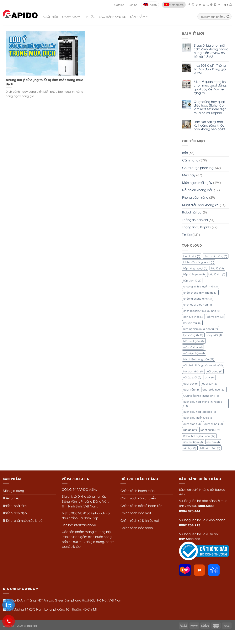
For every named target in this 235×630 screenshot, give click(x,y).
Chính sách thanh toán (137, 490)
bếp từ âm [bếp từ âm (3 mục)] (216, 274)
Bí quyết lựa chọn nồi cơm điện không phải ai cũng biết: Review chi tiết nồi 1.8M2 (211, 51)
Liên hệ (133, 4)
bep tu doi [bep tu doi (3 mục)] (191, 256)
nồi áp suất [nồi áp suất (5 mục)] (192, 377)
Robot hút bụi (192, 212)
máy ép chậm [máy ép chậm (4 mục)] (194, 353)
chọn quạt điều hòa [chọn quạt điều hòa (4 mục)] (197, 304)
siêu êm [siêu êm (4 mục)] (213, 442)
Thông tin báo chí (195, 220)
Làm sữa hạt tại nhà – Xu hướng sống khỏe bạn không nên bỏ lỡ (210, 125)
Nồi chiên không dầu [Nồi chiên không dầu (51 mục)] (198, 359)
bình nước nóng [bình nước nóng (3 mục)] (215, 256)
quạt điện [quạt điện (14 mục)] (192, 423)
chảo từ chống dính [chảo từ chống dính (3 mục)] (197, 298)
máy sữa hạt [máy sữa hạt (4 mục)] (193, 347)
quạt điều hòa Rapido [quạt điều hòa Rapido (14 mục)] (199, 411)
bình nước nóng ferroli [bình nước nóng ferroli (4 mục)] (198, 262)
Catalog (119, 4)
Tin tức (187, 234)
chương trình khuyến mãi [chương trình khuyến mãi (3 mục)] (200, 286)
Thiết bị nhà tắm (15, 505)
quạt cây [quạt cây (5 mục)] (191, 383)
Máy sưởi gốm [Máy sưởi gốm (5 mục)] (194, 341)
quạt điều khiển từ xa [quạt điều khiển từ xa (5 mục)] (198, 417)
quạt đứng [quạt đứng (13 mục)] (213, 423)
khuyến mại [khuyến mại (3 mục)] (192, 322)
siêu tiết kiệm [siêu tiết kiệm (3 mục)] (193, 442)
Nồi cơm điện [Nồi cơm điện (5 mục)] (193, 371)
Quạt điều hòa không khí (200, 205)
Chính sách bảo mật (135, 513)
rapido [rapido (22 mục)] (190, 429)
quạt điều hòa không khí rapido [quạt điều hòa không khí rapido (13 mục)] (202, 403)
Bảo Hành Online (112, 16)
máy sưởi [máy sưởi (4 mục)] (214, 335)
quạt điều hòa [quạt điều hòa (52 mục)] (213, 389)
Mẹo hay (188, 175)
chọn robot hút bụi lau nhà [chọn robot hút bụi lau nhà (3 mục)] (201, 310)
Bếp (185, 152)
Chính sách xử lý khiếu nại (139, 520)
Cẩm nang (190, 160)
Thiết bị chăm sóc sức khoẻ (22, 520)
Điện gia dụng (13, 490)
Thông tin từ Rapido (196, 227)
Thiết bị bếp (11, 498)
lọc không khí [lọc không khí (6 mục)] (193, 335)
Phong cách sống (195, 197)
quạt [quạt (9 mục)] (210, 377)
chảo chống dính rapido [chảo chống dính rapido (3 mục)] (200, 292)
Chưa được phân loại (198, 167)
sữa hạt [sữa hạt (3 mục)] (189, 448)
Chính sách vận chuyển (138, 498)
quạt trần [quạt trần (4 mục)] (191, 389)
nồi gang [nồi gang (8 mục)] (214, 371)
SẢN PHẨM (139, 16)
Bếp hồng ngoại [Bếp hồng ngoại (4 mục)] (195, 268)
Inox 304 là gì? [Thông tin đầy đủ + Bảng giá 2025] (210, 69)
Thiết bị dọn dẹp (15, 513)
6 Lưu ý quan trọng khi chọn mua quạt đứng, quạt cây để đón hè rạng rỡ (210, 87)
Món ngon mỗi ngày (197, 182)
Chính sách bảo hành (136, 528)
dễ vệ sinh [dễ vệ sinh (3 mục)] (215, 316)
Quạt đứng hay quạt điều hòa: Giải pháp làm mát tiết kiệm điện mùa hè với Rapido (210, 107)
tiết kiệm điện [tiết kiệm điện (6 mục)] (210, 448)
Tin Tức (89, 16)
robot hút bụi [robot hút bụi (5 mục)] (210, 429)
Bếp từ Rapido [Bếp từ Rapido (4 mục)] (194, 274)
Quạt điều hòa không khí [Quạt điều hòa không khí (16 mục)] (201, 395)
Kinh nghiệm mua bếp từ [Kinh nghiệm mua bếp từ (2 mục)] (200, 328)
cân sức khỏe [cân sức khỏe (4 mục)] (193, 316)
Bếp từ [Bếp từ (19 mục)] (217, 268)
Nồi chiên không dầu (197, 190)
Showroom (71, 16)
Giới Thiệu (50, 16)
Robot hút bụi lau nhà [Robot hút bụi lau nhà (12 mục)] (199, 436)
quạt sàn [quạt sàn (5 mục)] (209, 383)
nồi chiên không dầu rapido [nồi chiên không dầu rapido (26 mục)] (203, 365)
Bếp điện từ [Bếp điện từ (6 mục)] (192, 280)
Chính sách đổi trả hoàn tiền (141, 505)
